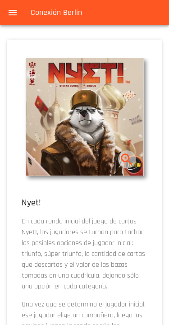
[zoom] (127, 159)
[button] (85, 117)
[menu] (12, 12)
